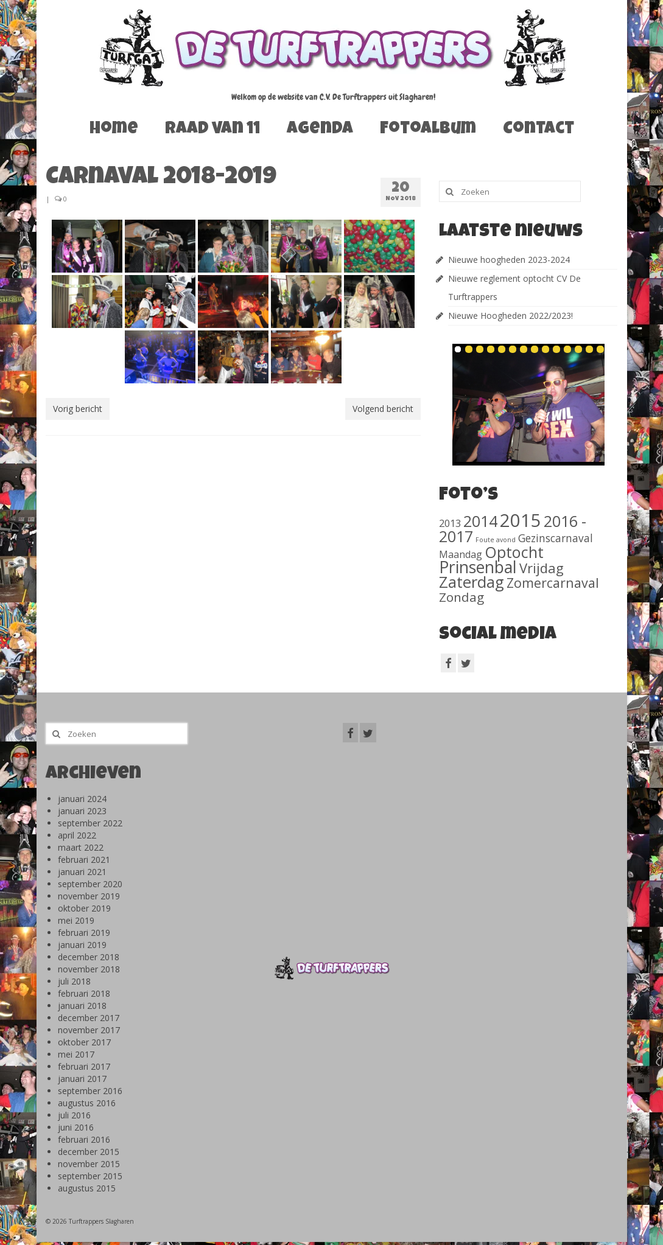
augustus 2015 (87, 1188)
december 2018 (88, 957)
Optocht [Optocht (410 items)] (514, 552)
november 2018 (89, 969)
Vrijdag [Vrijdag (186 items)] (541, 568)
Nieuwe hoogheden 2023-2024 (509, 259)
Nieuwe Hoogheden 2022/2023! (510, 315)
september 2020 (90, 884)
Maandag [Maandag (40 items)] (460, 554)
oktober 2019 (84, 908)
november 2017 (89, 1030)
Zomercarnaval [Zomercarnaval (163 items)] (553, 582)
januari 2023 (82, 811)
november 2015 (89, 1164)
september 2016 (90, 1091)
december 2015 (88, 1151)
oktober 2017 (84, 1042)
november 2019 (89, 896)
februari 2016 (84, 1139)
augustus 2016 (87, 1103)
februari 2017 (84, 1066)
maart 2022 (80, 847)
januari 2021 (82, 871)
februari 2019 (84, 932)
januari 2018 (82, 1005)
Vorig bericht (77, 408)
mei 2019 (76, 920)
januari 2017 (82, 1078)
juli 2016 (74, 1115)
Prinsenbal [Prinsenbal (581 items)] (478, 567)
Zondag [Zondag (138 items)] (461, 596)
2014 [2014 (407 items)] (480, 521)
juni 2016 (76, 1127)
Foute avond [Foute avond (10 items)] (495, 539)
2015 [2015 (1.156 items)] (520, 520)
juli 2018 (74, 981)
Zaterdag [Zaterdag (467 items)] (471, 582)
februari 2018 (84, 993)
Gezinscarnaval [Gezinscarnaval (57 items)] (555, 538)
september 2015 (90, 1176)
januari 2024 (82, 798)
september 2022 (90, 823)
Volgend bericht (383, 408)
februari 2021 (84, 859)
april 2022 (77, 835)
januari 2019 (82, 944)
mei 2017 (76, 1054)
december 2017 (88, 1018)
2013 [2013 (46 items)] (450, 523)
